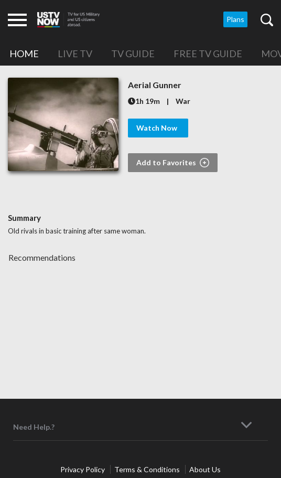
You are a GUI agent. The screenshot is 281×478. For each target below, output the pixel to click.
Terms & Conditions (147, 469)
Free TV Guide (208, 53)
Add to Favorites (172, 162)
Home (24, 53)
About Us (205, 469)
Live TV (75, 53)
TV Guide (133, 53)
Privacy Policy (83, 469)
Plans (235, 19)
